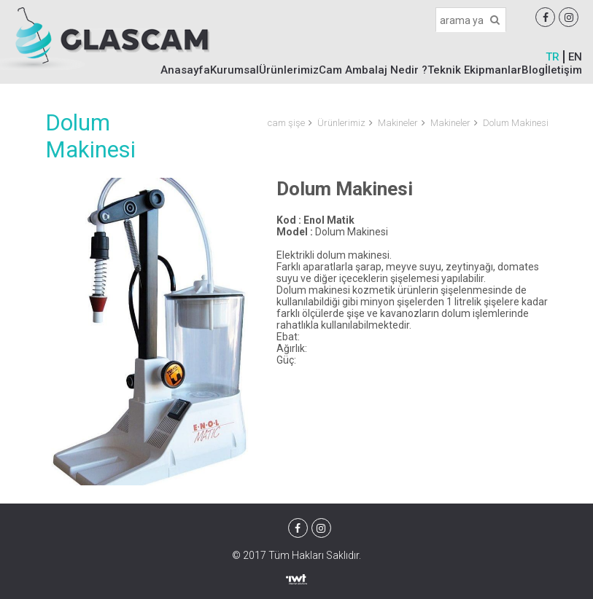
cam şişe (286, 122)
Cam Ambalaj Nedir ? (373, 70)
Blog (533, 70)
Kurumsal (234, 70)
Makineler (398, 122)
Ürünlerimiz (289, 70)
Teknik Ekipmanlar (474, 70)
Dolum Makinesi (516, 122)
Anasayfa (185, 70)
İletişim (563, 70)
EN (575, 56)
